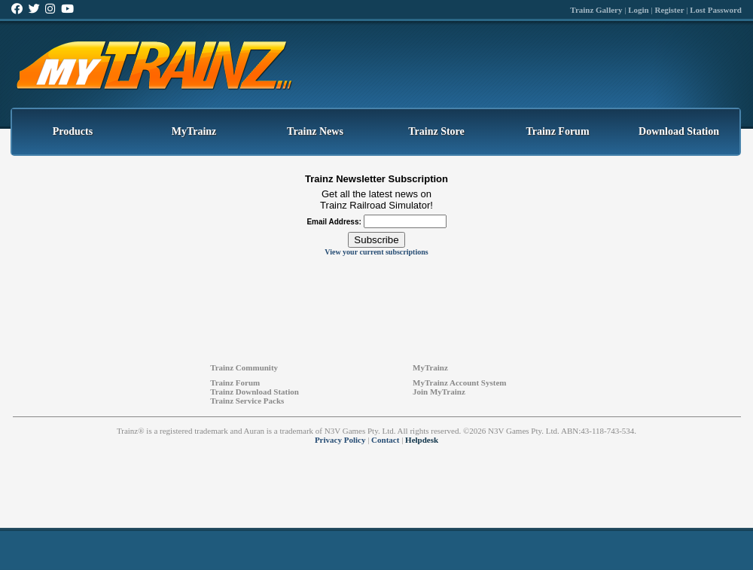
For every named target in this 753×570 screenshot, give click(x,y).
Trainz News (315, 131)
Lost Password (716, 9)
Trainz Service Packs (247, 400)
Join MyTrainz (439, 391)
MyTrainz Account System (459, 382)
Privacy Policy (340, 439)
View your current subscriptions (376, 252)
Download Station (679, 131)
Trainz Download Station (254, 391)
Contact (385, 439)
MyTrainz (194, 131)
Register (669, 9)
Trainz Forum (557, 131)
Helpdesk (421, 439)
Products (73, 131)
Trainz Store (436, 131)
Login (638, 9)
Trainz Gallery (596, 9)
